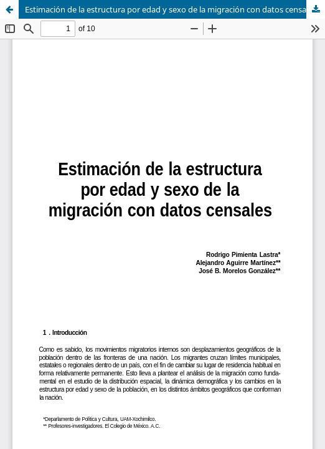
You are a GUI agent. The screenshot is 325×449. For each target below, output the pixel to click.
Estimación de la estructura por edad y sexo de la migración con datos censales (170, 9)
